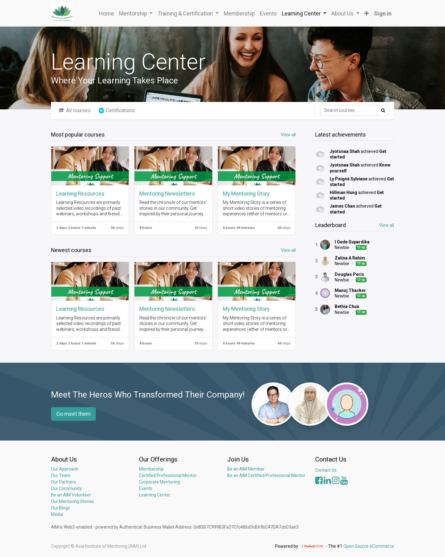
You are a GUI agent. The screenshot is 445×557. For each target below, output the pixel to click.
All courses (74, 110)
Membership (151, 468)
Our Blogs (60, 507)
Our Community (66, 488)
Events (145, 488)
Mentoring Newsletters (167, 194)
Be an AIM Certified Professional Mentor (266, 475)
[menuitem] (106, 13)
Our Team (60, 475)
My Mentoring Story (246, 194)
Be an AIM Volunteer (71, 494)
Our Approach (64, 468)
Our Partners (63, 481)
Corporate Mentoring (160, 481)
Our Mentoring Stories (72, 501)
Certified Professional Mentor (168, 475)
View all (386, 225)
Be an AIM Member (246, 468)
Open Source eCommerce (368, 546)
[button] (366, 13)
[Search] (349, 110)
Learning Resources (80, 194)
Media (57, 514)
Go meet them (73, 414)
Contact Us (326, 470)
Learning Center (154, 494)
